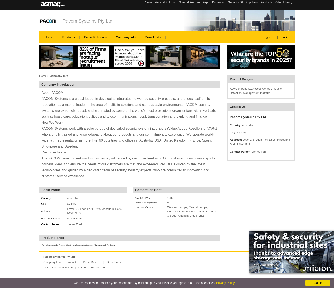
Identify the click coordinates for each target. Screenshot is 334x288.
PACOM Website (94, 267)
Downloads (153, 37)
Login (285, 37)
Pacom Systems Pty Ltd (87, 21)
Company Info (126, 37)
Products (68, 37)
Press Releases (95, 37)
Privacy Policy (225, 283)
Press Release (92, 262)
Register (268, 37)
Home (49, 37)
